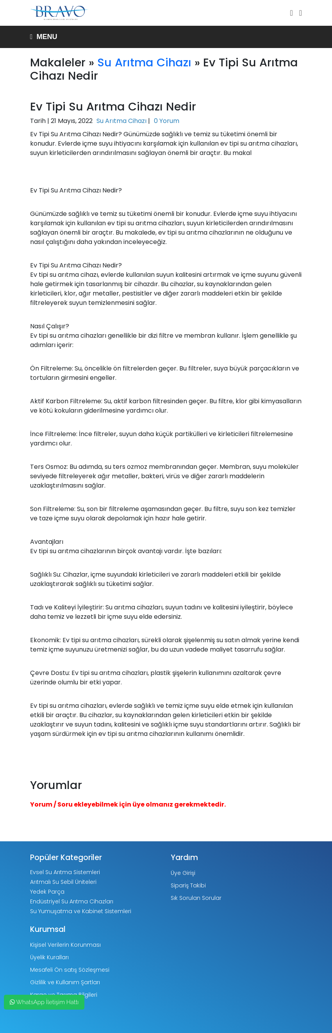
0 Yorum (166, 120)
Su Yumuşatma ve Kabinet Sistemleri (80, 911)
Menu (43, 37)
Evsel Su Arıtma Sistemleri (65, 872)
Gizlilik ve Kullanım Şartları (65, 982)
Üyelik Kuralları (49, 957)
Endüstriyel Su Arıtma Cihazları (71, 901)
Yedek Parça (47, 892)
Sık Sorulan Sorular (196, 898)
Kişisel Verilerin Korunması (65, 945)
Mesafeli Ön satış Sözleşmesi (69, 970)
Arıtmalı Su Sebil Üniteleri (63, 882)
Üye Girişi (183, 873)
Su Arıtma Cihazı (144, 62)
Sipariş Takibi (188, 885)
